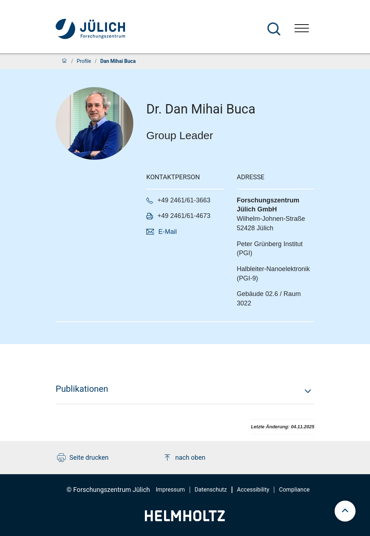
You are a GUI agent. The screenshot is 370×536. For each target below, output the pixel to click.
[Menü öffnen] (301, 29)
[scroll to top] (345, 511)
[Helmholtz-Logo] (185, 519)
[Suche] (273, 28)
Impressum (170, 489)
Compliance (294, 489)
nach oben (184, 457)
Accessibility (253, 489)
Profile (84, 61)
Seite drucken (83, 457)
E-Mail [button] (167, 231)
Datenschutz (211, 489)
